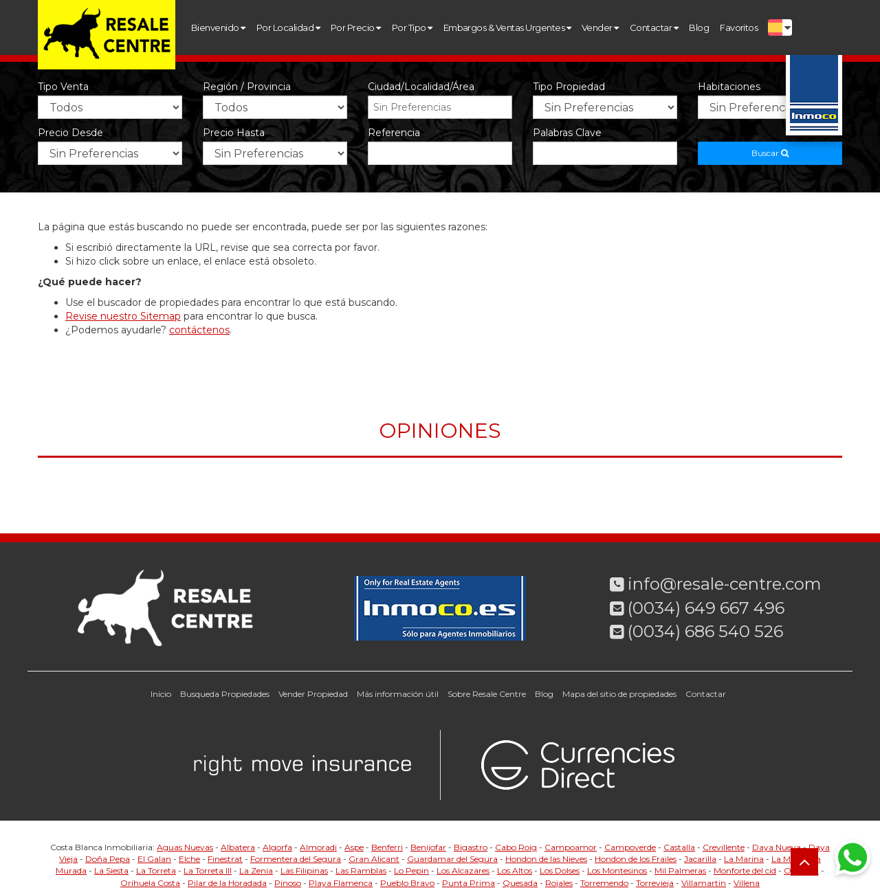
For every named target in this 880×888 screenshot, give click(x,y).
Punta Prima (468, 883)
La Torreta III (208, 870)
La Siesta (111, 870)
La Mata (787, 859)
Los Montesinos (617, 870)
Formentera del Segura (295, 859)
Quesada (520, 883)
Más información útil (398, 694)
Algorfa (277, 847)
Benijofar (428, 847)
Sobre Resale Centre (487, 694)
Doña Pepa (107, 859)
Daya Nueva (776, 847)
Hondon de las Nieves (546, 859)
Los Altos (514, 870)
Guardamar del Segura (452, 859)
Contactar (654, 27)
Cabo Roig (516, 847)
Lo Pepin (411, 870)
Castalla (679, 847)
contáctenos (199, 330)
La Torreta (156, 870)
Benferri (387, 847)
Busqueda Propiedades (225, 694)
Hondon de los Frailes (635, 859)
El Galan (154, 859)
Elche (189, 859)
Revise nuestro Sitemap (123, 316)
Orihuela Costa (150, 883)
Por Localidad (288, 27)
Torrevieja (655, 883)
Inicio (161, 694)
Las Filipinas (304, 870)
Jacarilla (700, 859)
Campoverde (630, 847)
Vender (600, 27)
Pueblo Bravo (407, 883)
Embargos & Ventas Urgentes (507, 27)
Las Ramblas (361, 870)
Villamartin (703, 883)
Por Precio (356, 27)
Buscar (770, 153)
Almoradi (318, 847)
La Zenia (256, 870)
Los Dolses (560, 870)
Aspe (354, 847)
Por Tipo (412, 27)
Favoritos (739, 27)
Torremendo (604, 883)
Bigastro (470, 847)
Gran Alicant (374, 859)
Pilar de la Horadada (227, 883)
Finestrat (225, 859)
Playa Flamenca (341, 883)
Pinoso (287, 883)
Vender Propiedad (313, 694)
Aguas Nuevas (185, 847)
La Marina (744, 859)
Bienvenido (218, 27)
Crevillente (724, 847)
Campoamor (570, 847)
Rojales (559, 883)
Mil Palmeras (680, 870)
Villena (747, 883)
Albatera (238, 847)
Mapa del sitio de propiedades (619, 694)
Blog (699, 27)
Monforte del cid (745, 870)
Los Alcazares (463, 870)
